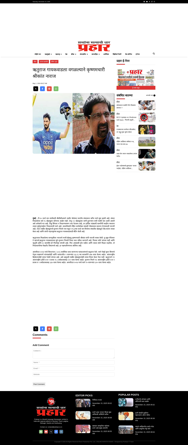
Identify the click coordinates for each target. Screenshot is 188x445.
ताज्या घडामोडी (44, 61)
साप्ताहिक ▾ (96, 54)
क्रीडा (35, 61)
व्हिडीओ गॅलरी (117, 54)
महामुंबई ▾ (48, 54)
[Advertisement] (94, 22)
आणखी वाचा (150, 95)
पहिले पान (38, 54)
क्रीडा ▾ (73, 54)
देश (66, 54)
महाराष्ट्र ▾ (58, 54)
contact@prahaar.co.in (55, 427)
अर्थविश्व (106, 54)
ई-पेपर (138, 54)
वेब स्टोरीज (128, 54)
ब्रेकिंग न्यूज (54, 61)
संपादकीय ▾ (84, 54)
